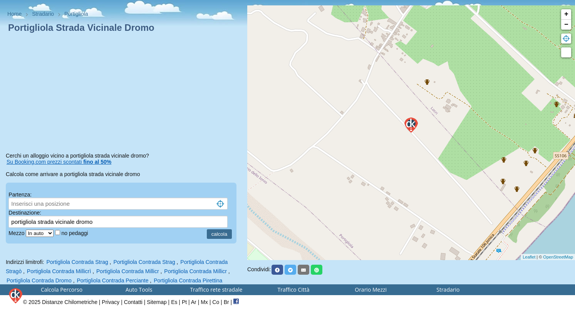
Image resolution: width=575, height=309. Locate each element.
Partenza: (20, 194)
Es (174, 302)
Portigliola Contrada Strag (77, 262)
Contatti (133, 302)
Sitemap (156, 302)
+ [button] (566, 14)
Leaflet (529, 257)
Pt (184, 302)
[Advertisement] (123, 94)
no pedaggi (75, 233)
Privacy (110, 302)
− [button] (566, 24)
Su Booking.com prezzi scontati (59, 162)
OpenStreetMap (558, 257)
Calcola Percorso (61, 289)
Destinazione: (24, 213)
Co (215, 302)
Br (226, 302)
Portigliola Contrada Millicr (127, 271)
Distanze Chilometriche (69, 302)
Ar (193, 302)
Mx (204, 302)
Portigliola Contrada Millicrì (59, 271)
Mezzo (17, 233)
